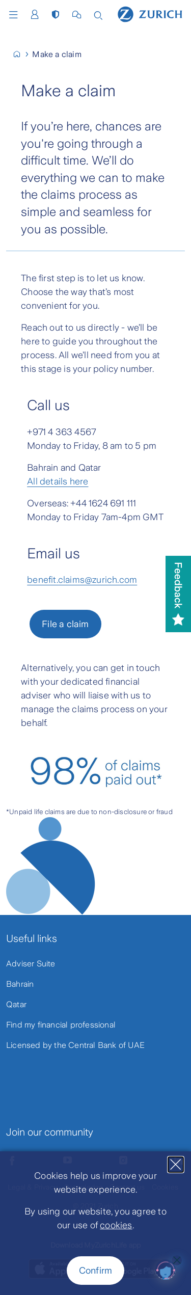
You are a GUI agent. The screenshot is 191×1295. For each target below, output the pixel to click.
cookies (116, 1225)
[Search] (98, 14)
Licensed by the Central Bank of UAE (75, 1045)
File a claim (65, 624)
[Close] (176, 1164)
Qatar (16, 1004)
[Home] (150, 14)
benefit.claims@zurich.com (82, 580)
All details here (57, 481)
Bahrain (20, 984)
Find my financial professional (61, 1024)
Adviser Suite (31, 963)
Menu (13, 15)
